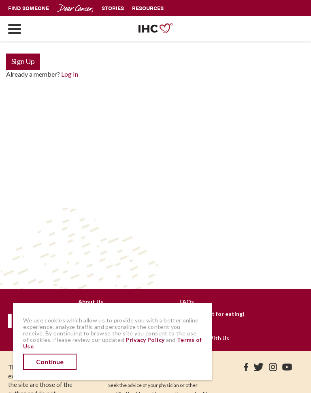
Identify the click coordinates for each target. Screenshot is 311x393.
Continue (50, 361)
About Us (90, 301)
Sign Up (23, 61)
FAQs (186, 301)
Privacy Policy (145, 339)
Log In (69, 74)
